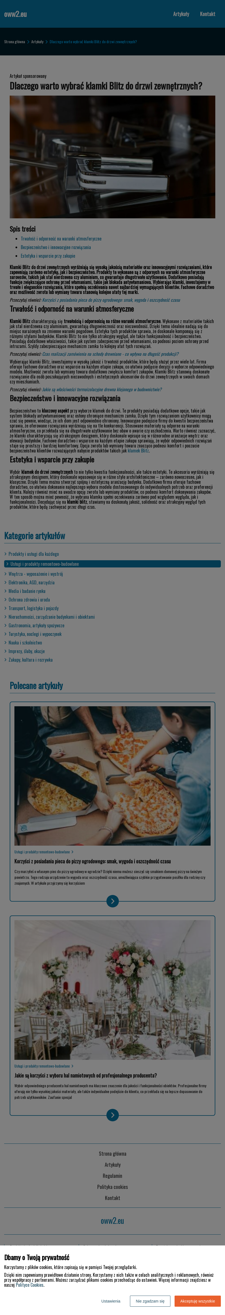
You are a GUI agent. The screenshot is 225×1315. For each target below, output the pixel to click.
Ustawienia (110, 1301)
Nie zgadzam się (150, 1301)
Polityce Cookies (30, 1284)
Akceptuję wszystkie (197, 1301)
